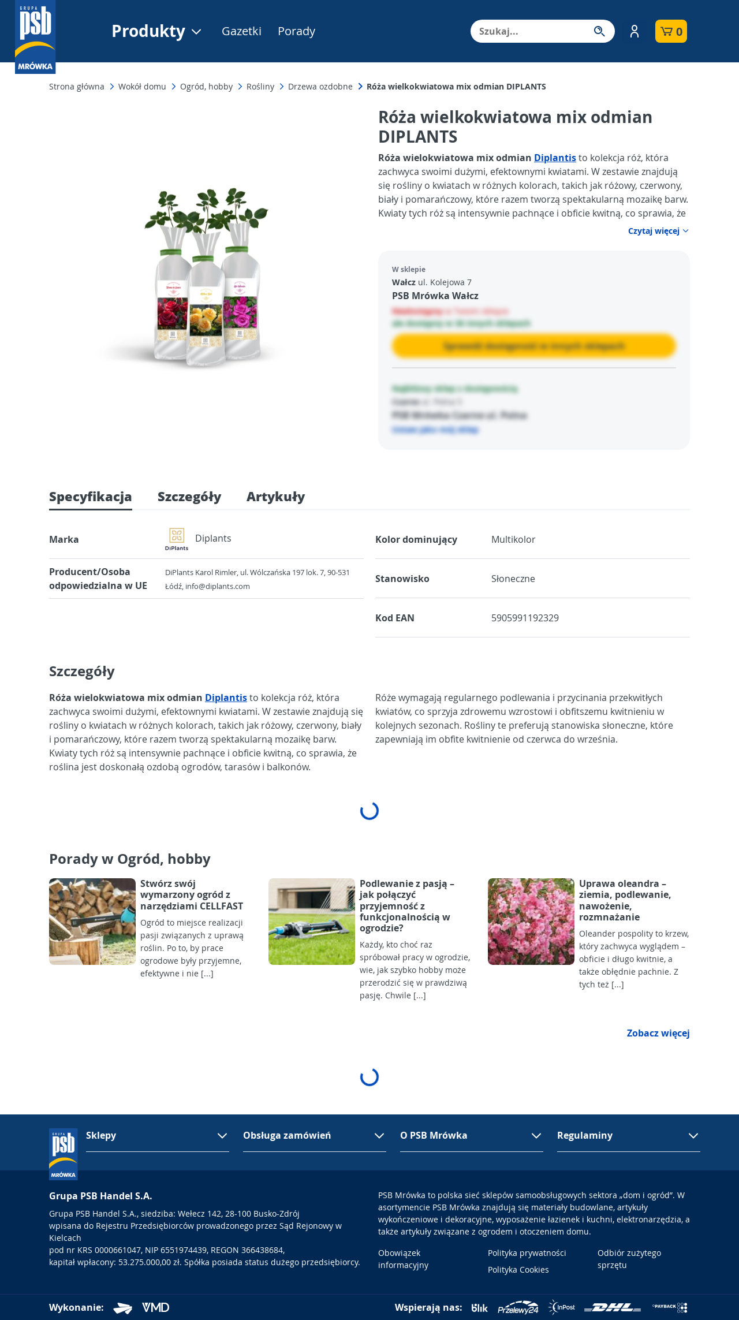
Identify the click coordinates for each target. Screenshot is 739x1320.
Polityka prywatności (527, 1252)
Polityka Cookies (518, 1269)
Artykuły (276, 496)
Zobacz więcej (658, 1033)
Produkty (157, 31)
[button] (634, 31)
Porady (296, 31)
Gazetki (242, 31)
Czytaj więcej (659, 230)
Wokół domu (142, 86)
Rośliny (260, 86)
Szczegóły (189, 496)
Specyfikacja (90, 496)
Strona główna (76, 86)
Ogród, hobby (206, 86)
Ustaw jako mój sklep (435, 429)
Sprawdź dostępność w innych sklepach (534, 346)
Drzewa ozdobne (320, 86)
